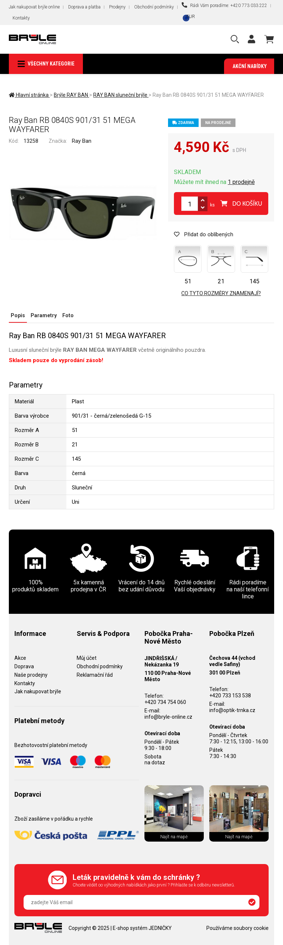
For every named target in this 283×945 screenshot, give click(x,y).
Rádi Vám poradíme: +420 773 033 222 (224, 5)
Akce (20, 658)
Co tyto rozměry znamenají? (221, 293)
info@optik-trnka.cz (232, 710)
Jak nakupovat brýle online (34, 7)
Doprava (24, 666)
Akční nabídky (250, 66)
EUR (190, 16)
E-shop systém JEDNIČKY (142, 928)
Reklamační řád (95, 675)
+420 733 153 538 (230, 695)
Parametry (44, 315)
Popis (18, 315)
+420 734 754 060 (165, 702)
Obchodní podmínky (154, 7)
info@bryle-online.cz (168, 717)
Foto (68, 315)
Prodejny (117, 7)
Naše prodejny (31, 675)
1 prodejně (241, 181)
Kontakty (21, 18)
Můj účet (87, 658)
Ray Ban (81, 141)
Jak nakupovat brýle (37, 691)
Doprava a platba (84, 7)
